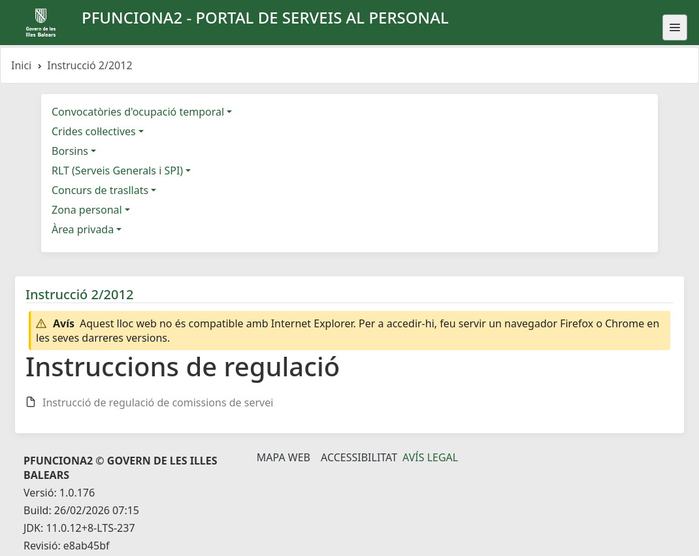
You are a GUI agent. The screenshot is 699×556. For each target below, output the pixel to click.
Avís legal (430, 457)
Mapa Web (283, 457)
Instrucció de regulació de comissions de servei (157, 402)
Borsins (70, 151)
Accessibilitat (359, 457)
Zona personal (87, 210)
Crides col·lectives (94, 131)
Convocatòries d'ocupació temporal (138, 112)
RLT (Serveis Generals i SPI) (117, 170)
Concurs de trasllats (100, 190)
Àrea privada (83, 229)
